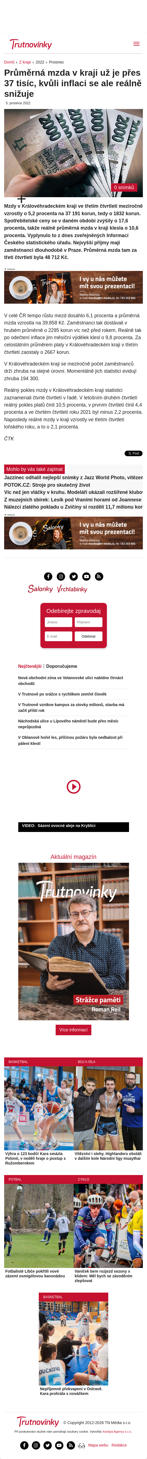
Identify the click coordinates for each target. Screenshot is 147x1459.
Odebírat (89, 636)
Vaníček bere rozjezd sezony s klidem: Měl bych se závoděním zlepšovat (104, 1276)
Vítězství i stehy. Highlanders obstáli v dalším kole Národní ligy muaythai (108, 1156)
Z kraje (25, 62)
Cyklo (83, 1179)
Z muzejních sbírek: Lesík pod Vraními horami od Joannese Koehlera (73, 500)
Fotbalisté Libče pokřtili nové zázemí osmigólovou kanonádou (35, 1273)
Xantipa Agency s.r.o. (117, 1431)
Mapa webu (98, 1445)
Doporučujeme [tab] (61, 666)
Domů (9, 62)
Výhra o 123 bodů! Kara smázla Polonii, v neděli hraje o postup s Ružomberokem (35, 1158)
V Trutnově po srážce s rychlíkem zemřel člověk (62, 694)
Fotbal (15, 1179)
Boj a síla (87, 1062)
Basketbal (18, 1062)
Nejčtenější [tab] (30, 666)
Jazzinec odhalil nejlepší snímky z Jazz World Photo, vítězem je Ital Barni (73, 477)
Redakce (119, 1445)
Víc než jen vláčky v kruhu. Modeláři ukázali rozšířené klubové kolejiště (73, 492)
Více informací (73, 1029)
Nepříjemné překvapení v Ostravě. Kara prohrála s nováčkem (71, 1391)
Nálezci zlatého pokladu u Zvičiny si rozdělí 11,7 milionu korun (73, 507)
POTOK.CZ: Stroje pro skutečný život (47, 485)
